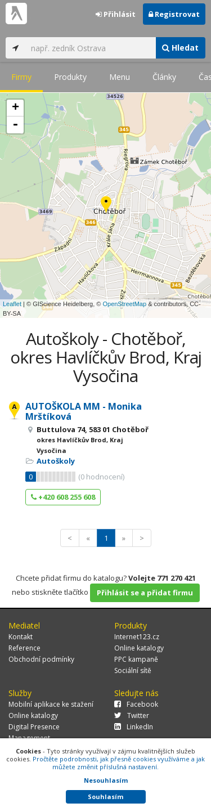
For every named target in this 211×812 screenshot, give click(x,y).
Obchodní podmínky (41, 659)
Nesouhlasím (106, 780)
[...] (90, 48)
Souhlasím (105, 796)
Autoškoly (56, 461)
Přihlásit (116, 14)
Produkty (70, 76)
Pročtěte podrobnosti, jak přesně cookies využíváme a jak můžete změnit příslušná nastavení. (119, 763)
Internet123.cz (136, 636)
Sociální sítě (132, 670)
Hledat (180, 47)
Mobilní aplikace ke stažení (50, 704)
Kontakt (20, 636)
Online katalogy (139, 648)
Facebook (136, 704)
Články (164, 76)
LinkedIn (133, 727)
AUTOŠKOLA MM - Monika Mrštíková (83, 411)
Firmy (21, 76)
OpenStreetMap (124, 303)
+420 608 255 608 (63, 497)
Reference (24, 648)
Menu (119, 76)
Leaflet (12, 303)
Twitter (131, 715)
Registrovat (174, 14)
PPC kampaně (136, 659)
